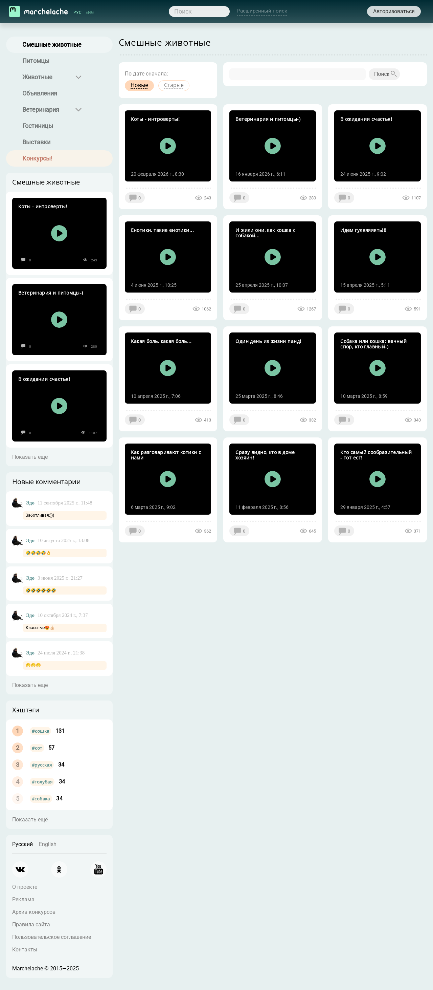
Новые (139, 85)
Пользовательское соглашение (51, 937)
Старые (174, 85)
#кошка (40, 731)
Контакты (24, 949)
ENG (90, 12)
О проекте (24, 887)
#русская (42, 765)
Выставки (36, 142)
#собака (41, 799)
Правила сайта (31, 924)
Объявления (39, 93)
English (47, 844)
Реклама (23, 899)
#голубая (42, 782)
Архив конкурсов (33, 912)
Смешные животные (52, 44)
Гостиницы (37, 125)
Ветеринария (40, 109)
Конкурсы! (37, 158)
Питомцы (35, 60)
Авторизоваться (394, 11)
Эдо (30, 502)
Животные (37, 77)
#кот (37, 748)
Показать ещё (30, 457)
